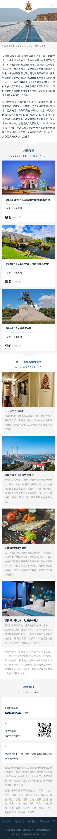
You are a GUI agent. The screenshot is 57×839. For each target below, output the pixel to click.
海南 (25, 803)
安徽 (18, 799)
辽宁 (28, 794)
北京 (34, 790)
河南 (45, 799)
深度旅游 (6, 821)
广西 (34, 808)
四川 (32, 803)
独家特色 (31, 821)
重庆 (7, 794)
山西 (21, 794)
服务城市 (21, 46)
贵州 (38, 803)
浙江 (11, 799)
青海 (18, 808)
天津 (41, 790)
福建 (25, 799)
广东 (18, 803)
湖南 (11, 803)
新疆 (7, 812)
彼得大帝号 (9, 46)
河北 (14, 794)
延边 (37, 46)
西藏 (41, 808)
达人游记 (19, 821)
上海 (48, 790)
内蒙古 (26, 808)
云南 (45, 803)
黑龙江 (44, 794)
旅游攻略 (44, 821)
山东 (38, 799)
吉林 (30, 46)
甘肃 (11, 808)
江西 (32, 799)
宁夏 (48, 808)
